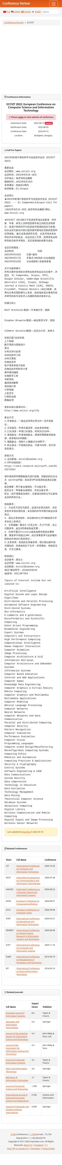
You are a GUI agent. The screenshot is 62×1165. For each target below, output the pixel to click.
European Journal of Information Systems (15, 1014)
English (17, 12)
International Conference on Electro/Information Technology (28, 971)
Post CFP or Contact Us (17, 1148)
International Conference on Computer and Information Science (28, 948)
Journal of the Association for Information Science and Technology (17, 1050)
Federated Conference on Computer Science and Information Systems (28, 892)
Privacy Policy (48, 1148)
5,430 (13, 1134)
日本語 (38, 12)
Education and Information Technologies (12, 1024)
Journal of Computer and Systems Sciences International (17, 1109)
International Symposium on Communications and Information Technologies (28, 880)
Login (20, 117)
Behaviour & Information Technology (17, 1079)
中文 (8, 12)
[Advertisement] (31, 60)
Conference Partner (14, 22)
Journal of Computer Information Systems (15, 1061)
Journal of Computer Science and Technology (17, 1088)
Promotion (35, 1148)
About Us (28, 1145)
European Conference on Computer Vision (27, 911)
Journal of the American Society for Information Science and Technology (17, 1036)
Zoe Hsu (26, 831)
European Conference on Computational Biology (27, 902)
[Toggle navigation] (53, 4)
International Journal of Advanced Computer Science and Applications (17, 1098)
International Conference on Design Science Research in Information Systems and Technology (28, 935)
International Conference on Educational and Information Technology (28, 921)
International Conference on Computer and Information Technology (28, 869)
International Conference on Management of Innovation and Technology (29, 959)
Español (27, 12)
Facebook (38, 1145)
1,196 (32, 1134)
